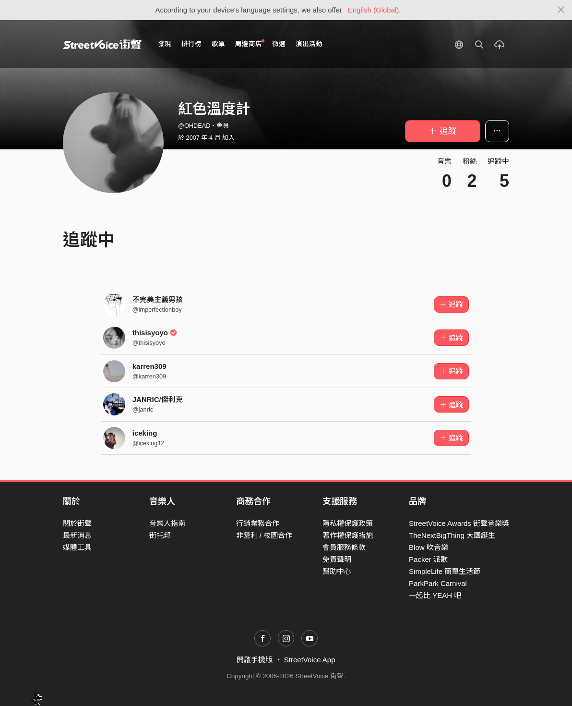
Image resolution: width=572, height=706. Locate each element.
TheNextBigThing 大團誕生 (452, 535)
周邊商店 (249, 43)
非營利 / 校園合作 (264, 535)
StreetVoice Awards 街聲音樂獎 (459, 523)
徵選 (279, 44)
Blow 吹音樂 (428, 547)
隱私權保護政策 (347, 523)
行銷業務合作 (257, 523)
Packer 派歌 (428, 559)
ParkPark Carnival (438, 583)
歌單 (218, 44)
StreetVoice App (309, 660)
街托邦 (160, 535)
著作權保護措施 (347, 535)
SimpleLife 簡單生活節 (444, 571)
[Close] (561, 10)
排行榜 (191, 44)
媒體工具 (77, 547)
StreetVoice (102, 44)
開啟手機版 (255, 660)
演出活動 (309, 44)
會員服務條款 (344, 547)
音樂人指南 (167, 523)
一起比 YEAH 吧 (435, 595)
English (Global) (373, 10)
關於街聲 (77, 523)
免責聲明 (336, 559)
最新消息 (77, 535)
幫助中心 (336, 571)
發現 (164, 44)
